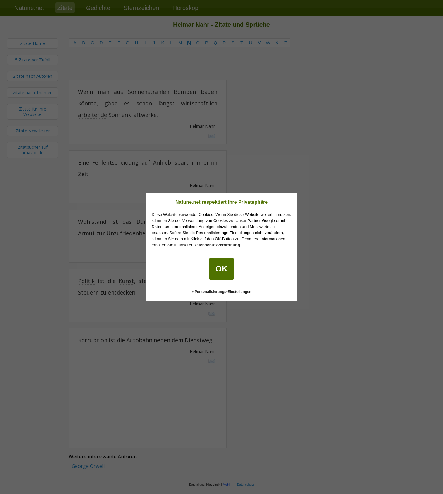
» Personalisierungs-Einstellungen (222, 292)
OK (221, 268)
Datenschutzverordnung (217, 245)
